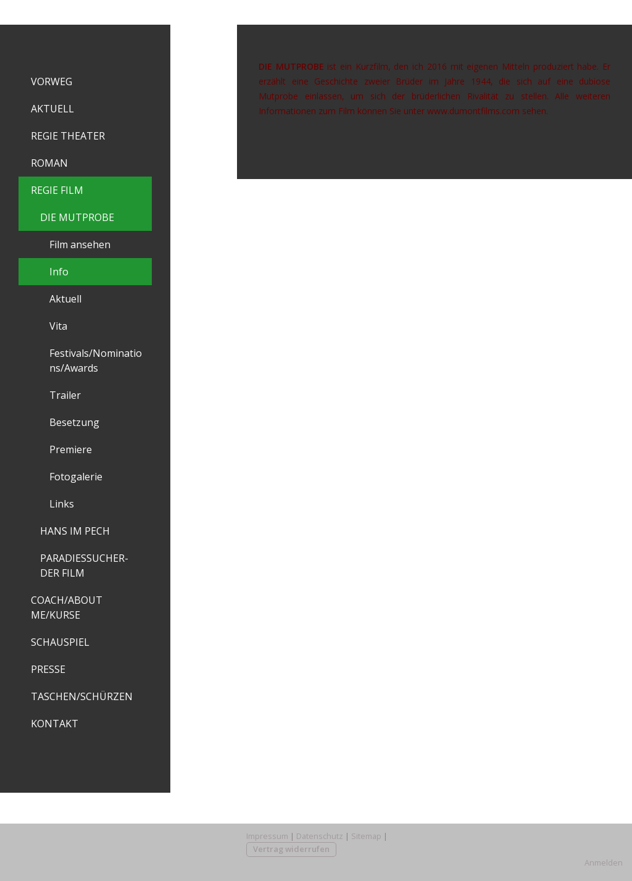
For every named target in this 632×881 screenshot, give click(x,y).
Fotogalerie (75, 476)
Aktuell (65, 299)
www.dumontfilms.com (473, 111)
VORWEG (51, 81)
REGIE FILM (57, 190)
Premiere (70, 449)
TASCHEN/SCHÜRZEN (82, 696)
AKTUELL (52, 108)
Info (59, 271)
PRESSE (48, 669)
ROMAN (49, 163)
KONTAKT (54, 723)
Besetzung (74, 422)
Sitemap (366, 835)
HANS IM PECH (75, 531)
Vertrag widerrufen (291, 848)
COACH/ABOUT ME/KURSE (66, 607)
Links (61, 504)
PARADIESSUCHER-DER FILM (84, 565)
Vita (58, 326)
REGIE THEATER (68, 136)
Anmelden (603, 862)
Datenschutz (319, 835)
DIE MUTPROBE (77, 217)
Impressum (267, 835)
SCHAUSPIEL (60, 642)
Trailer (65, 395)
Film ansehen (79, 244)
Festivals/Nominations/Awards (95, 360)
